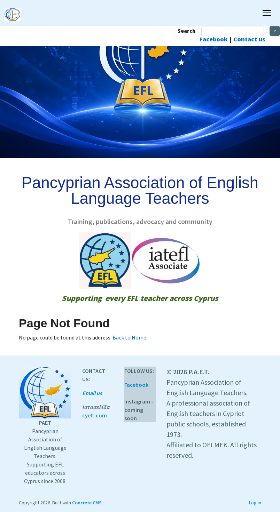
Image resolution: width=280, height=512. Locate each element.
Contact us (249, 39)
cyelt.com (94, 415)
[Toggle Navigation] (267, 12)
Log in (255, 502)
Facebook (214, 39)
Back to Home (129, 337)
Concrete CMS (87, 502)
